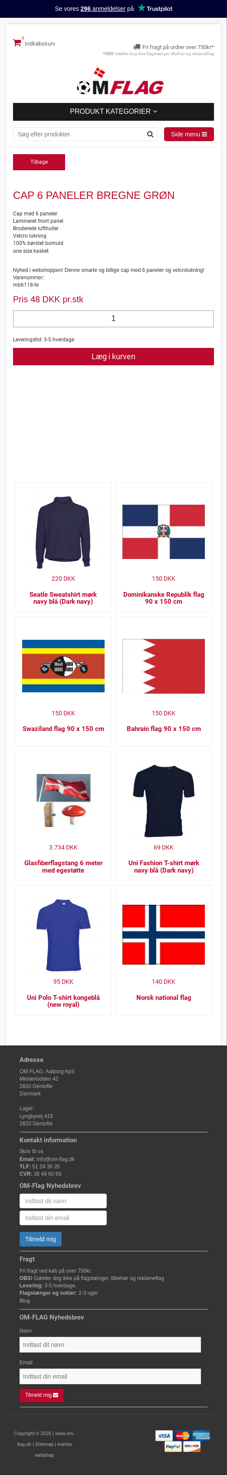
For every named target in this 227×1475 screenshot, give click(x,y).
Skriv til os (31, 1151)
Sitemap (44, 1444)
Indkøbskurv (34, 42)
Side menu (189, 134)
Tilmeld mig (40, 1239)
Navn (26, 1331)
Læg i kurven (113, 356)
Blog (25, 1301)
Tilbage (39, 162)
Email (26, 1362)
